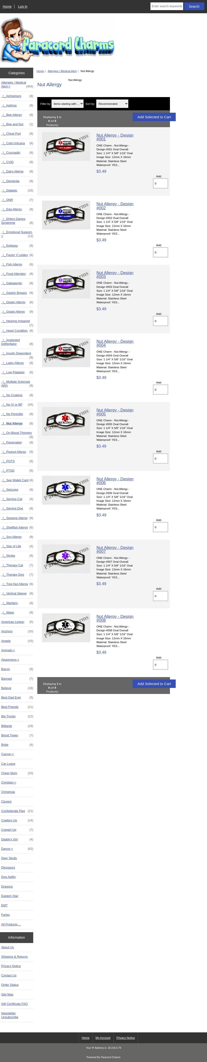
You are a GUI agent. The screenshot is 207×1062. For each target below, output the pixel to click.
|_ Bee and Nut (17, 124)
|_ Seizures (17, 490)
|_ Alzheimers (17, 96)
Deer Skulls (9, 858)
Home (7, 6)
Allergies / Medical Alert (62, 71)
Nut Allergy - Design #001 (115, 137)
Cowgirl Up (17, 830)
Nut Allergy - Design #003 (115, 274)
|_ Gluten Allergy (17, 302)
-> (17, 84)
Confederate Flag (17, 811)
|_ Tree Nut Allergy (17, 584)
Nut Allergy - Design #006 (115, 480)
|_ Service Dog (17, 508)
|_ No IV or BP (17, 405)
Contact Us (8, 975)
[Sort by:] (112, 103)
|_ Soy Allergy (17, 537)
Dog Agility (8, 877)
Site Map (7, 994)
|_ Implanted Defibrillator (17, 342)
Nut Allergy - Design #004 (115, 343)
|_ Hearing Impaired (17, 322)
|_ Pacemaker (17, 442)
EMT (4, 905)
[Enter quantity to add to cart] (160, 183)
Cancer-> (7, 754)
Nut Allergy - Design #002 (115, 205)
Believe (17, 688)
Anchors (17, 631)
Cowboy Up (17, 820)
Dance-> (17, 849)
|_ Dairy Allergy (17, 171)
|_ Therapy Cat (17, 565)
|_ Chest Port (17, 134)
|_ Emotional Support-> (17, 234)
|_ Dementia (17, 181)
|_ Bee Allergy (17, 115)
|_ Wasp (17, 612)
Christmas (8, 792)
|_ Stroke (17, 556)
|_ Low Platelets (17, 372)
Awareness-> (10, 659)
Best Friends (17, 707)
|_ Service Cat (17, 499)
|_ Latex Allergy (17, 363)
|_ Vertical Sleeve (17, 593)
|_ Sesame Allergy (17, 518)
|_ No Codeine (17, 395)
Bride (17, 745)
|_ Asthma (17, 105)
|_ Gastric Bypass (17, 293)
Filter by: (45, 103)
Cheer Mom (17, 773)
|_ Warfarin (17, 603)
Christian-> (8, 782)
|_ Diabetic (17, 190)
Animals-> (8, 650)
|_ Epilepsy (17, 246)
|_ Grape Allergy (17, 312)
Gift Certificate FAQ (14, 1004)
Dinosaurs (8, 867)
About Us (7, 947)
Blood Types (17, 735)
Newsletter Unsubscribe (9, 1015)
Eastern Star (9, 896)
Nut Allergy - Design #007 (115, 549)
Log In (22, 6)
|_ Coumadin (17, 153)
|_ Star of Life (17, 546)
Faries (5, 915)
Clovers (6, 801)
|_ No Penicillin (17, 414)
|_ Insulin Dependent (17, 354)
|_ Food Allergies (17, 274)
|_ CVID (17, 162)
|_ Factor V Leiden (17, 255)
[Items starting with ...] (68, 103)
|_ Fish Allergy (17, 264)
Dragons (7, 886)
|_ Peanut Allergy (17, 452)
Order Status (10, 985)
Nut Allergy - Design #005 (115, 412)
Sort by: (90, 103)
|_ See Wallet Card (17, 480)
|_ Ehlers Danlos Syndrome (17, 221)
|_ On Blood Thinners (17, 434)
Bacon (17, 669)
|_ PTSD (17, 471)
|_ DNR (17, 200)
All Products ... (11, 924)
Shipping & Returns (14, 956)
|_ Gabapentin (17, 283)
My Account (103, 1038)
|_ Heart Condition (17, 331)
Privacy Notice (11, 966)
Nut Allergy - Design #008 (115, 618)
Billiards (17, 726)
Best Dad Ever (17, 697)
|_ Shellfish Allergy (17, 527)
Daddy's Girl (17, 839)
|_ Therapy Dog (17, 575)
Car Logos (8, 763)
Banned (17, 679)
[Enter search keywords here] (166, 6)
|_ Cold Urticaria (17, 143)
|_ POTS (17, 461)
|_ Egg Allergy (17, 209)
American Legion (17, 622)
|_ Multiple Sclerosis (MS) (17, 384)
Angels (17, 641)
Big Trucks (17, 716)
